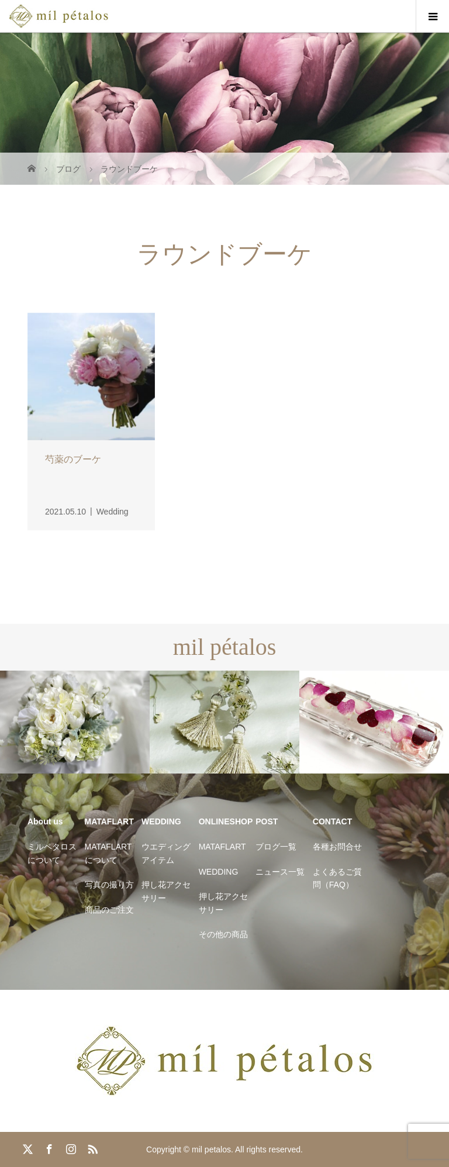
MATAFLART (222, 846)
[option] (75, 722)
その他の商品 (223, 934)
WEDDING (219, 871)
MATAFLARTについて (108, 853)
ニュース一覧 (280, 871)
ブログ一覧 (275, 846)
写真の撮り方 (109, 884)
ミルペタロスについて (52, 853)
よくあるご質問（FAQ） (337, 878)
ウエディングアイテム (166, 853)
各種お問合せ (337, 846)
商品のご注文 (109, 909)
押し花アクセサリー (166, 891)
